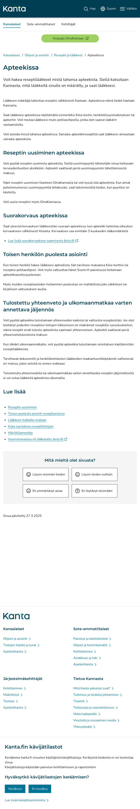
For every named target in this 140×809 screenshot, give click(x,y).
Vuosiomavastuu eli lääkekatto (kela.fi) (37, 439)
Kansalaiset (11, 55)
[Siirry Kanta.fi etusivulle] (16, 616)
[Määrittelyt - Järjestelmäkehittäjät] (13, 695)
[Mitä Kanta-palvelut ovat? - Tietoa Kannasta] (93, 688)
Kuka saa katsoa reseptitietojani (31, 426)
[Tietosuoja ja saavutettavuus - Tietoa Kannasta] (95, 707)
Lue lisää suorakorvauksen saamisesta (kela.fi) (43, 241)
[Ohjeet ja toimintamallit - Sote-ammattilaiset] (92, 645)
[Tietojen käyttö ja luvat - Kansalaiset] (21, 645)
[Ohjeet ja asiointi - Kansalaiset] (17, 639)
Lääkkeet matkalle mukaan (27, 420)
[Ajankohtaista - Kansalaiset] (15, 651)
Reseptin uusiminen (22, 407)
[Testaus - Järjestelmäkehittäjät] (11, 701)
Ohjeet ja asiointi (37, 55)
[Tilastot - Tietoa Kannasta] (80, 701)
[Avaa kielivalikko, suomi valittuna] (108, 9)
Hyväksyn (15, 789)
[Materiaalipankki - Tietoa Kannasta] (87, 714)
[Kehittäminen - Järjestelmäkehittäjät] (15, 688)
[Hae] (89, 9)
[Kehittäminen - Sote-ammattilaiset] (85, 651)
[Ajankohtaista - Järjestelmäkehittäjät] (15, 707)
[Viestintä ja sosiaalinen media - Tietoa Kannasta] (96, 720)
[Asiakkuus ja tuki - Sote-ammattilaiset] (87, 658)
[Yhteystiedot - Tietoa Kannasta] (84, 727)
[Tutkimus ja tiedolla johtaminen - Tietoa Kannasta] (98, 695)
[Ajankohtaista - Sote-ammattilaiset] (85, 664)
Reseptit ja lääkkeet (68, 55)
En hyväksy (40, 789)
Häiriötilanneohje (20, 433)
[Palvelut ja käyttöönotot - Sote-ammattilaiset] (92, 639)
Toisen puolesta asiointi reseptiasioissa (36, 413)
